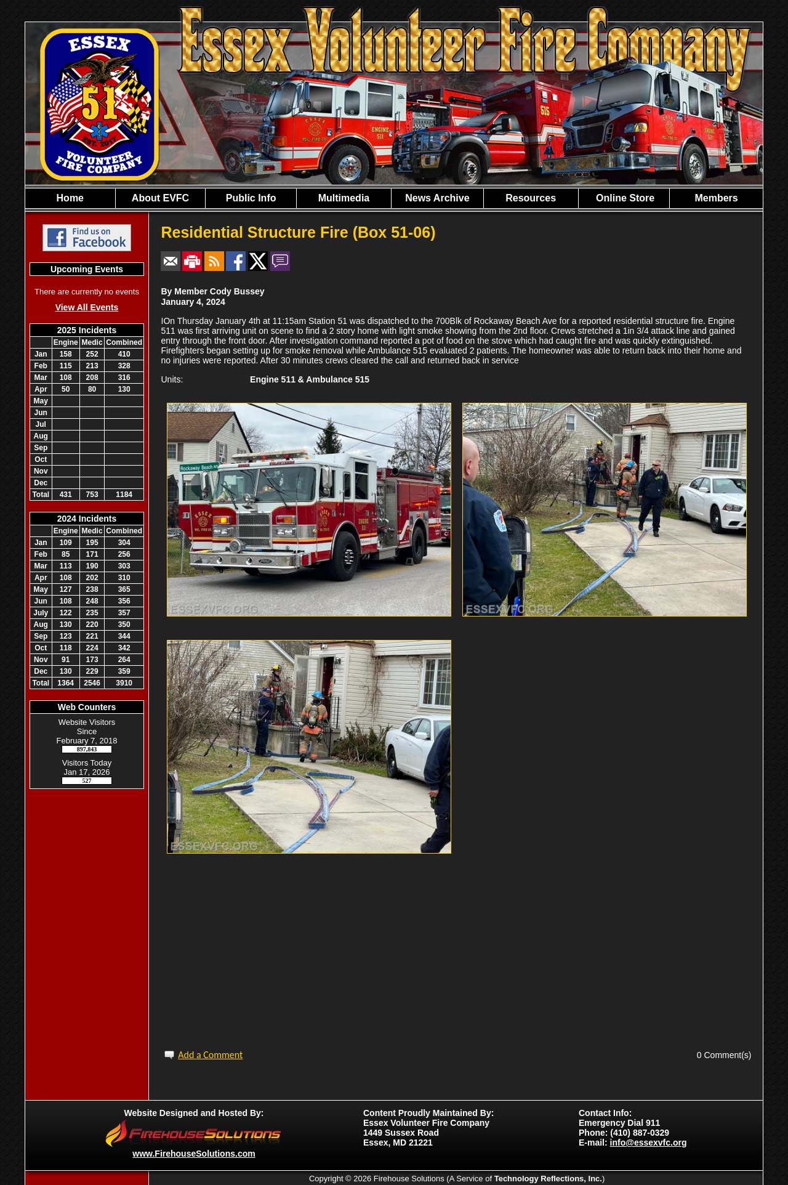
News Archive (437, 198)
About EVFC (160, 198)
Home (70, 198)
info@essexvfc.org (648, 1142)
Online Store (624, 198)
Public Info (251, 198)
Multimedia (344, 198)
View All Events (87, 307)
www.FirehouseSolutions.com (193, 1154)
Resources (530, 198)
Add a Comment (210, 1055)
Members (716, 198)
